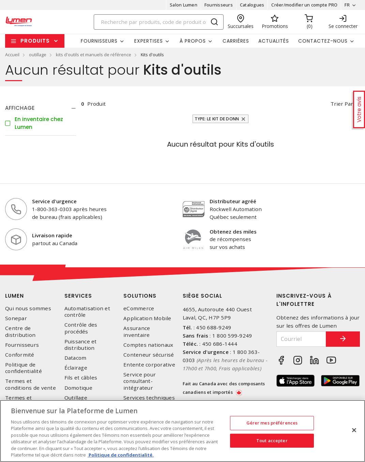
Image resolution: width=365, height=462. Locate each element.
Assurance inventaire (136, 331)
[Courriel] (301, 339)
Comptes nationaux (148, 345)
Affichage (20, 107)
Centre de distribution (20, 331)
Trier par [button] (342, 103)
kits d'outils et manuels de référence (93, 54)
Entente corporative (149, 364)
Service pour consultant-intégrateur (139, 381)
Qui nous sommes (28, 308)
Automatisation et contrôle (87, 311)
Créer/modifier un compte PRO (304, 5)
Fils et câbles (80, 377)
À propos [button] (193, 41)
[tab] (40, 108)
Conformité (19, 355)
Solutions (139, 295)
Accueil (12, 54)
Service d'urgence (54, 201)
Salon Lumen (183, 5)
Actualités (273, 41)
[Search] (159, 22)
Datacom (75, 358)
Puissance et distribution (80, 344)
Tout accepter (272, 440)
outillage (37, 54)
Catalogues (252, 5)
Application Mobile (147, 318)
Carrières (236, 41)
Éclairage (75, 367)
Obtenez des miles (233, 231)
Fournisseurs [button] (99, 41)
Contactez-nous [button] (323, 41)
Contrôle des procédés (80, 328)
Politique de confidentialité (23, 367)
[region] (182, 431)
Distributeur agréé (233, 201)
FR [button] (347, 5)
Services (78, 295)
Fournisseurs (218, 5)
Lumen (14, 295)
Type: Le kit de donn (217, 119)
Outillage (75, 397)
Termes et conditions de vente (30, 384)
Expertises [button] (148, 41)
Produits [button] (35, 40)
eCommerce (138, 308)
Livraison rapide (52, 235)
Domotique (78, 388)
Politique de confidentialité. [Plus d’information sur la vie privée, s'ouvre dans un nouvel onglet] (121, 455)
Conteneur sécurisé (148, 355)
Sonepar (16, 318)
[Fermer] (354, 429)
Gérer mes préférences (272, 423)
